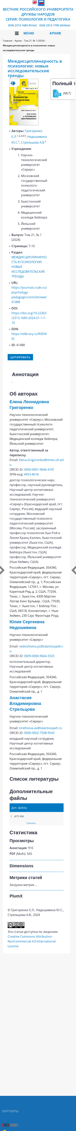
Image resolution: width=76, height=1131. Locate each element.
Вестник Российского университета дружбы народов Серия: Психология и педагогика (38, 14)
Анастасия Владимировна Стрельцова (25, 703)
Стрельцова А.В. (33, 142)
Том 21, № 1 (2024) (34, 40)
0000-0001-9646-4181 (39, 469)
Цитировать (20, 357)
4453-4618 (31, 474)
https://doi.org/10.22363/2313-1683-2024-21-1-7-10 (28, 318)
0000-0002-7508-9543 (39, 733)
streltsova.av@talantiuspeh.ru (40, 728)
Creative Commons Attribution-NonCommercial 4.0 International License (32, 941)
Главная (7, 40)
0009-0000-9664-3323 (39, 656)
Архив (55, 33)
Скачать (31, 823)
